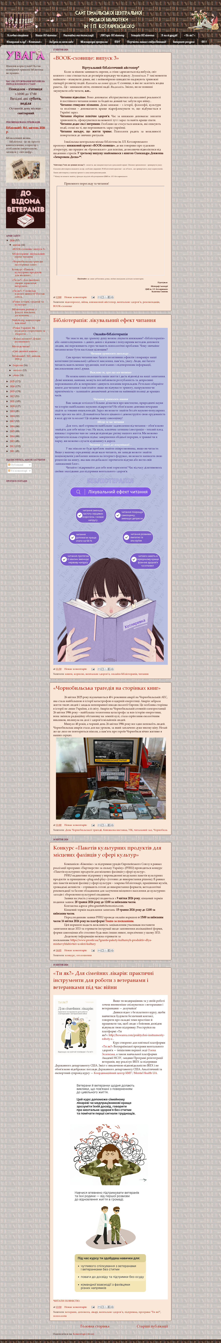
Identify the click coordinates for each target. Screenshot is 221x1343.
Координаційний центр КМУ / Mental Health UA (125, 1073)
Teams (109, 921)
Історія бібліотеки (142, 35)
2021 (12, 401)
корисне (79, 674)
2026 (12, 240)
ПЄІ (204, 42)
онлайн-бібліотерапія (124, 674)
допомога (84, 1312)
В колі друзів (169, 35)
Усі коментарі (17, 471)
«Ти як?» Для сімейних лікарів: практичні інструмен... (26, 283)
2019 (12, 411)
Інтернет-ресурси (184, 42)
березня (18, 365)
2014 (12, 436)
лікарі (94, 1312)
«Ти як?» (189, 35)
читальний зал (143, 830)
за (115, 921)
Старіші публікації (152, 1326)
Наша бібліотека (45, 35)
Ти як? (107, 1046)
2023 (12, 391)
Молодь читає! (21, 346)
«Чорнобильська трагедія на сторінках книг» (107, 688)
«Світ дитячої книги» (25, 351)
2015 (12, 431)
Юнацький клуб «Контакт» (24, 42)
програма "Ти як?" (149, 1312)
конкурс (70, 955)
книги (68, 674)
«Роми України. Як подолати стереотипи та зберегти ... (28, 331)
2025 (12, 381)
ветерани (70, 1312)
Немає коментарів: (76, 297)
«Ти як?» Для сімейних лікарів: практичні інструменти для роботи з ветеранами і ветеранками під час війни (103, 980)
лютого (17, 370)
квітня (17, 245)
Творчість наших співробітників (146, 42)
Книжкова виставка (115, 830)
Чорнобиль (160, 830)
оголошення (84, 955)
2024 (12, 386)
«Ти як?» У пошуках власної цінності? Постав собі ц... (28, 294)
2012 (12, 446)
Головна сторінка (17, 35)
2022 (12, 396)
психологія (60, 1316)
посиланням (125, 921)
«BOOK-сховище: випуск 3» (86, 58)
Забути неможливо (61, 42)
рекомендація (151, 302)
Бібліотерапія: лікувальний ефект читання (104, 320)
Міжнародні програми (94, 42)
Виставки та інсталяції (78, 35)
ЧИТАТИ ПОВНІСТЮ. (66, 1301)
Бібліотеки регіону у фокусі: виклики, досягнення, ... (24, 312)
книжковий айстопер (102, 302)
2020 (12, 406)
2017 (12, 421)
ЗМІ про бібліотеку (112, 35)
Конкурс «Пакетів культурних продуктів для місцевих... (27, 272)
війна (84, 302)
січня (16, 375)
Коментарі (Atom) (83, 1334)
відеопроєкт (72, 302)
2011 (12, 451)
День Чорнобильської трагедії (83, 830)
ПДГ (117, 42)
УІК (130, 830)
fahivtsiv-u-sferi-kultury (81, 944)
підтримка (131, 1312)
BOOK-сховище (62, 306)
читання (144, 674)
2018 (12, 416)
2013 (12, 441)
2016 (12, 426)
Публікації (15, 465)
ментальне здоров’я (129, 302)
